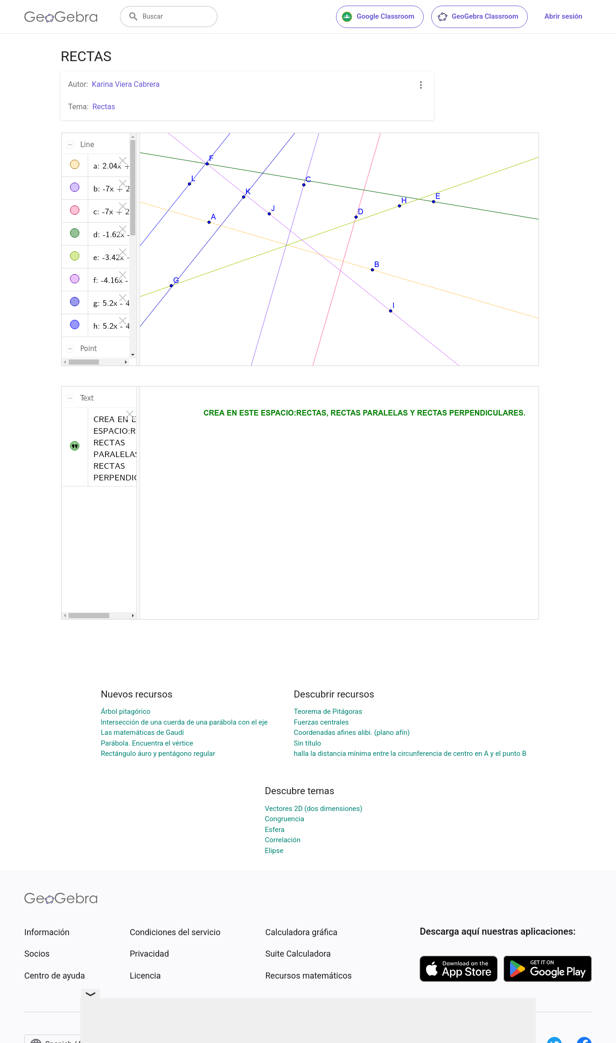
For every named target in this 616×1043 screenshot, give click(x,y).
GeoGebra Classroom (477, 16)
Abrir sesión (563, 16)
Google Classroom (378, 16)
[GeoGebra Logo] (61, 16)
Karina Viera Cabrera (126, 84)
